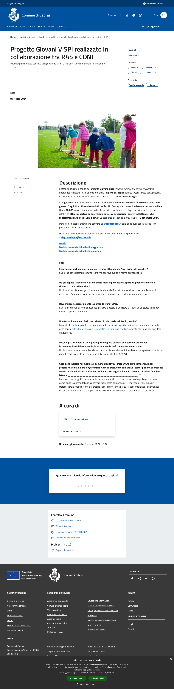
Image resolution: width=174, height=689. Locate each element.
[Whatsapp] (139, 15)
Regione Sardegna (15, 3)
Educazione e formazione (99, 600)
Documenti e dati (15, 630)
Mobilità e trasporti (56, 632)
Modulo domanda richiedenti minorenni (80, 251)
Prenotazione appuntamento (60, 646)
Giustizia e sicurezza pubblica (101, 605)
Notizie (131, 600)
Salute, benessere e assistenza (102, 620)
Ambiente (92, 615)
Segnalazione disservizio (58, 651)
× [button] (171, 659)
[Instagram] (126, 15)
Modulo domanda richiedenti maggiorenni (81, 247)
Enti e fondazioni (15, 615)
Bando (62, 243)
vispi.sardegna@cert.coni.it (76, 237)
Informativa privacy (96, 651)
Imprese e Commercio (57, 614)
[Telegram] (132, 15)
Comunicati (133, 605)
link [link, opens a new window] (113, 672)
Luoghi (131, 624)
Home (13, 37)
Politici (10, 620)
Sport (41, 37)
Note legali (92, 656)
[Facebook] (119, 15)
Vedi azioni (135, 55)
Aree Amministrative (16, 605)
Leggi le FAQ (53, 656)
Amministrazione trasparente (101, 646)
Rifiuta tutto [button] (97, 678)
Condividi (134, 50)
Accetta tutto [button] (76, 678)
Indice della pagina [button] (21, 178)
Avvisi (32, 37)
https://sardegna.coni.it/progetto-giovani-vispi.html (98, 329)
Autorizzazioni (94, 625)
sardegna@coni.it (111, 224)
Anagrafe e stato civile (57, 600)
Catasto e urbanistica (57, 623)
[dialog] (87, 672)
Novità (23, 37)
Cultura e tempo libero (57, 605)
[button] (87, 684)
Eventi (131, 629)
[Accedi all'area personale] (153, 3)
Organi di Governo (15, 600)
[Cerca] (163, 15)
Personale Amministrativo (19, 625)
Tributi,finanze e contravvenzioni (103, 610)
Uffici (9, 610)
